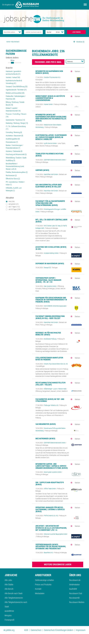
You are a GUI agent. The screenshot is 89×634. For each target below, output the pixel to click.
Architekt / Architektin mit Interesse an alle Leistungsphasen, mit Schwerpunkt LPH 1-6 (51, 528)
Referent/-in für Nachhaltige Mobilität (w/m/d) (48, 333)
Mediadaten (39, 593)
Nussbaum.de (74, 580)
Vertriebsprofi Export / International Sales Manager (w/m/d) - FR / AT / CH (48, 280)
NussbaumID (74, 597)
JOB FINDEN (76, 32)
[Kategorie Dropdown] (19, 32)
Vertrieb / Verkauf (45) (13, 77)
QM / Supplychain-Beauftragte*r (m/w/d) (50, 483)
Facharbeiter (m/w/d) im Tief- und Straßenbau (50, 400)
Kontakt (38, 588)
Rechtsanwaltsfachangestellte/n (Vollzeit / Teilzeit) (50, 383)
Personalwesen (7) (12, 142)
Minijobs (8, 615)
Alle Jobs (8, 580)
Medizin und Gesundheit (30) (15, 93)
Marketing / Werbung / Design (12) (17, 123)
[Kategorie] (10, 32)
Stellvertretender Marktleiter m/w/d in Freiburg (49, 358)
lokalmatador (74, 584)
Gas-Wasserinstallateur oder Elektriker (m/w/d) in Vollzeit (49, 185)
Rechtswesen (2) (11, 175)
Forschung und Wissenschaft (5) (16, 154)
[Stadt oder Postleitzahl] (48, 32)
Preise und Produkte (43, 584)
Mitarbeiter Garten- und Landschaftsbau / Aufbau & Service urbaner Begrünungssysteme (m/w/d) (52, 466)
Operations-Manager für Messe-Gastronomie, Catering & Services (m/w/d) (50, 509)
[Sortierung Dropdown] (82, 61)
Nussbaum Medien (76, 602)
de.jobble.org (8, 630)
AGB (26, 630)
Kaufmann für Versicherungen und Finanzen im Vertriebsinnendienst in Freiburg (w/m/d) (51, 299)
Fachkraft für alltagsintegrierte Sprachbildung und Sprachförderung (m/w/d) (50, 203)
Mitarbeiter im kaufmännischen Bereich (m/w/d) (49, 72)
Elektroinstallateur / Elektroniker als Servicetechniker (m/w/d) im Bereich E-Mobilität (51, 137)
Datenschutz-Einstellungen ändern (58, 630)
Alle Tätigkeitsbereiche (14, 597)
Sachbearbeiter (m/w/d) (46, 424)
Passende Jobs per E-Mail (48, 62)
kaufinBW (73, 588)
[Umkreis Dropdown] (62, 32)
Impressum (81, 630)
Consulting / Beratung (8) (14, 132)
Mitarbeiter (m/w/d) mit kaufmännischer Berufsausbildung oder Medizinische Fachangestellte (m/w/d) (51, 117)
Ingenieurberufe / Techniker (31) (16, 89)
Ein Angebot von (20, 5)
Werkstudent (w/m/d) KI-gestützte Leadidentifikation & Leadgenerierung (50, 98)
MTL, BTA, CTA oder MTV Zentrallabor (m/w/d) (51, 220)
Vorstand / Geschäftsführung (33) (16, 86)
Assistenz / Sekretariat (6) (14, 151)
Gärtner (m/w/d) (42, 170)
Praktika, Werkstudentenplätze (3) (17, 172)
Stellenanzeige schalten (44, 580)
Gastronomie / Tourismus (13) (15, 120)
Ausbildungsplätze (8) (13, 139)
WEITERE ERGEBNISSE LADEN (57, 564)
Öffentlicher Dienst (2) (13, 178)
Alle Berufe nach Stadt (13, 593)
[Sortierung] (72, 61)
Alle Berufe (9, 588)
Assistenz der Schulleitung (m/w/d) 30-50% (51, 248)
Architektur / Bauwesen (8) (14, 135)
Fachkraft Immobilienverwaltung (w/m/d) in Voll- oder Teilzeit (50, 317)
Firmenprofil (9, 619)
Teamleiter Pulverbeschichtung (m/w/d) (49, 154)
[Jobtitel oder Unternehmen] (33, 32)
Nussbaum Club (75, 593)
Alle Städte (9, 584)
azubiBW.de (9, 611)
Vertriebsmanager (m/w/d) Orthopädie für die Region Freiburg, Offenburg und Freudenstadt (51, 546)
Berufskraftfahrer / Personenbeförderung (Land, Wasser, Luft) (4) (15, 166)
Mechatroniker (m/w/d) (45, 438)
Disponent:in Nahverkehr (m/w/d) (50, 263)
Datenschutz (36, 630)
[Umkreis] (56, 32)
